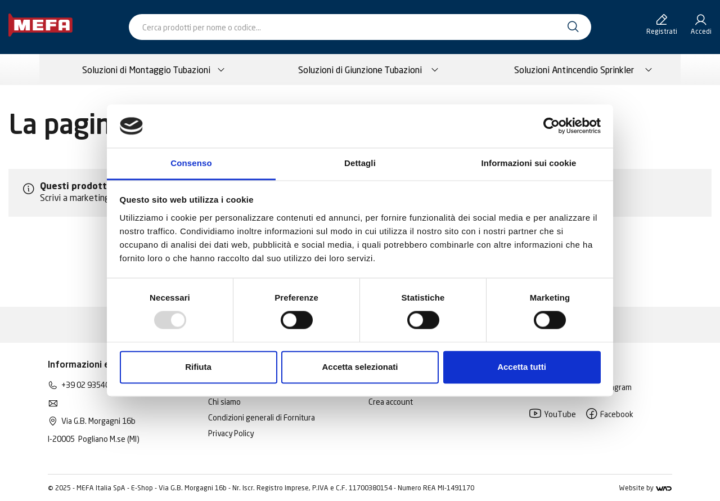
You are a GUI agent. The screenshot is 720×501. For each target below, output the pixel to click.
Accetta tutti (521, 367)
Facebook (609, 414)
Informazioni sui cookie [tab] (529, 163)
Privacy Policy (231, 433)
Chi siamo (224, 401)
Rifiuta (198, 367)
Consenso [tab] (191, 163)
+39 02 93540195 (92, 385)
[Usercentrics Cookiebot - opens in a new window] (551, 126)
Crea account (390, 401)
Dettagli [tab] (360, 163)
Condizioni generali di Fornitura (261, 417)
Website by (645, 488)
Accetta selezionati (360, 367)
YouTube (552, 414)
